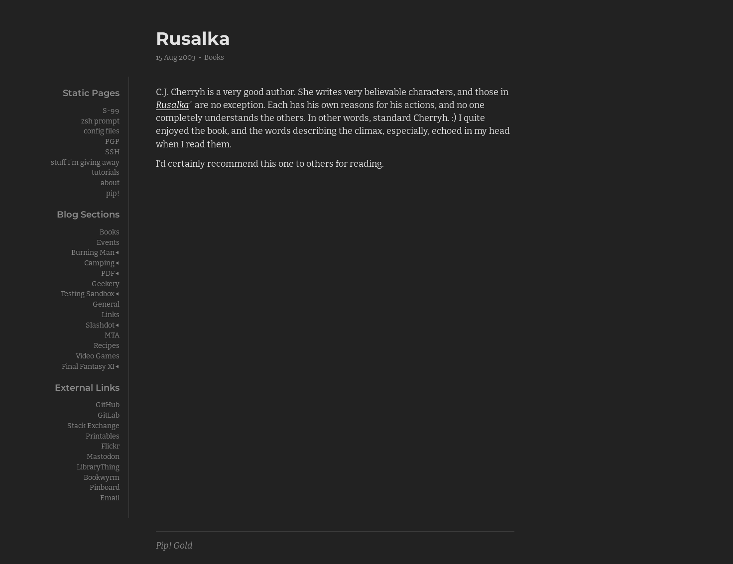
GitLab (109, 414)
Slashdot (100, 324)
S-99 (111, 109)
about (110, 182)
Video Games (98, 355)
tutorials (106, 171)
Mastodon (103, 455)
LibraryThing (98, 466)
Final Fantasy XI (88, 365)
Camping (99, 262)
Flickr (110, 445)
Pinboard (105, 486)
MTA (112, 334)
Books (214, 56)
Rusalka (172, 104)
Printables (103, 435)
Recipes (107, 344)
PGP (112, 140)
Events (108, 241)
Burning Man (93, 251)
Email (110, 497)
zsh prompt (100, 120)
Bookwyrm (102, 476)
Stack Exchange (93, 425)
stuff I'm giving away (85, 161)
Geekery (106, 283)
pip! (113, 192)
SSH (112, 151)
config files (102, 130)
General (106, 303)
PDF (108, 272)
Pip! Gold (174, 544)
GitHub (108, 404)
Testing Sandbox (88, 293)
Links (111, 314)
